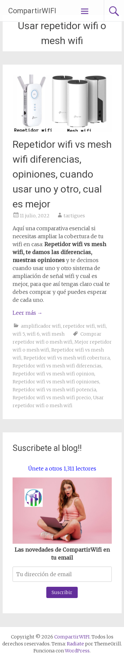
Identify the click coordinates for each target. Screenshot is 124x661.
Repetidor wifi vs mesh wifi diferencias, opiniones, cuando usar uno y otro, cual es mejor (62, 174)
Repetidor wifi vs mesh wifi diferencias (57, 366)
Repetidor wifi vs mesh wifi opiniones (56, 382)
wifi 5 (19, 334)
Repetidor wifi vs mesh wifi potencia (54, 390)
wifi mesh (53, 334)
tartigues (74, 216)
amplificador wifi (41, 326)
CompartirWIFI (32, 11)
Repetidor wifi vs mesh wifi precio (52, 398)
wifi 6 (33, 334)
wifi (101, 326)
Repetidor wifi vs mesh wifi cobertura (66, 358)
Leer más (28, 312)
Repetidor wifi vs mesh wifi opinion (53, 374)
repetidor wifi (79, 326)
